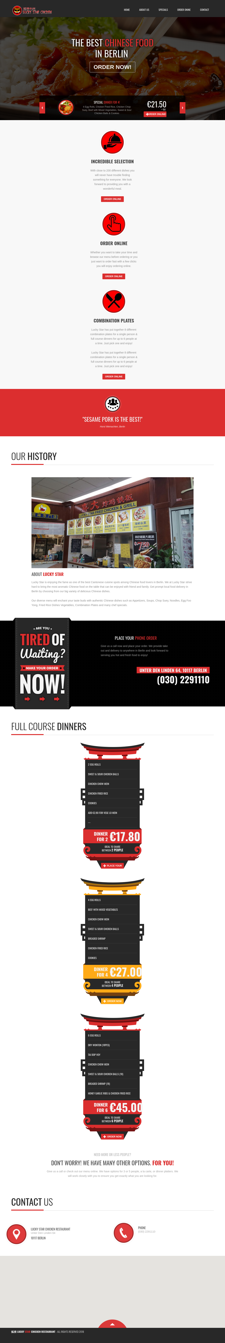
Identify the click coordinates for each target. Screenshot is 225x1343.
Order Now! (113, 65)
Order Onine (184, 10)
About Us (144, 10)
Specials (163, 10)
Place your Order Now (114, 866)
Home (127, 10)
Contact (204, 10)
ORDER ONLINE (112, 199)
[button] (112, 1289)
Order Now (114, 1001)
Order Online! (157, 114)
